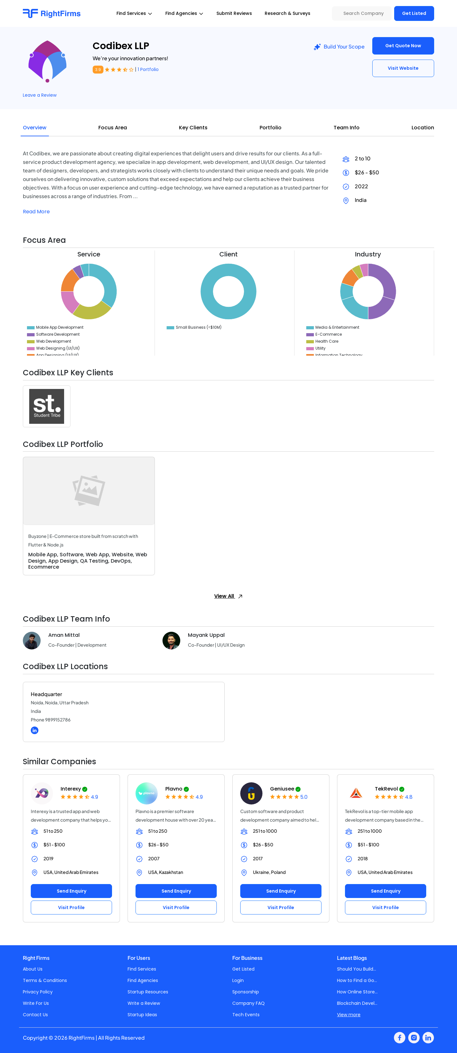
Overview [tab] (34, 127)
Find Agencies (143, 980)
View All (228, 596)
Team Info (347, 127)
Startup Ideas (142, 1014)
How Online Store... (357, 992)
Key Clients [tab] (193, 127)
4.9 (94, 797)
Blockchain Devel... (357, 1003)
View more (349, 1014)
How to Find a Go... (357, 980)
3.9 (98, 69)
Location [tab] (423, 127)
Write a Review (144, 1003)
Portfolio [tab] (270, 127)
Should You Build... (356, 969)
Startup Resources (148, 992)
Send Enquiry (71, 891)
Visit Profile (71, 907)
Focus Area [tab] (112, 127)
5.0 (304, 797)
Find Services (142, 969)
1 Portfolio (148, 69)
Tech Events (246, 1014)
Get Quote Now (403, 45)
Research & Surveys (287, 13)
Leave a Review (39, 95)
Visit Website (403, 68)
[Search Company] (362, 13)
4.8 (409, 797)
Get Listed (414, 13)
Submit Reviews (234, 13)
